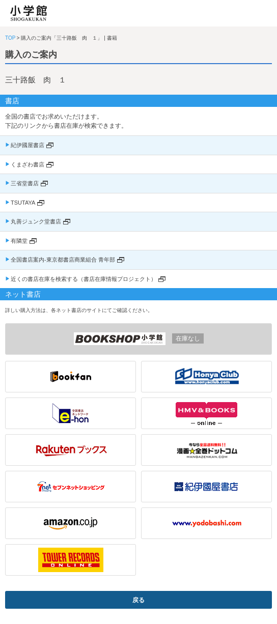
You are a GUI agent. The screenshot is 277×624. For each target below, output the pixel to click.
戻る (138, 600)
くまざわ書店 (27, 164)
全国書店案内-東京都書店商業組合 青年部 (63, 260)
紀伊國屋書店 (27, 145)
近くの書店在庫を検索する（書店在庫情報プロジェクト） (83, 279)
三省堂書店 (25, 183)
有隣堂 (19, 241)
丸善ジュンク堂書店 (36, 221)
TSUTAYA (23, 203)
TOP (10, 38)
